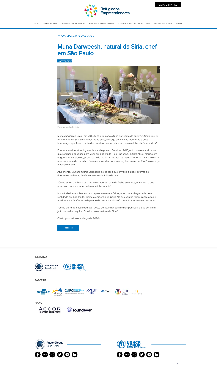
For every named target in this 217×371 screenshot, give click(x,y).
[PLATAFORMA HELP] (168, 4)
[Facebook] (68, 228)
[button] (178, 364)
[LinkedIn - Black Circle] (74, 354)
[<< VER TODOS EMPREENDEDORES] (75, 36)
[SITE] (45, 354)
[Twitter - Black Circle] (60, 354)
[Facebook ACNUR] (120, 354)
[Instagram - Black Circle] (52, 354)
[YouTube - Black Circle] (67, 354)
